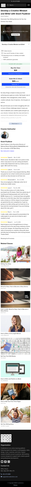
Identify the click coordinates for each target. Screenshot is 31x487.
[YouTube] (2, 461)
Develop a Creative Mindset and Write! (13, 44)
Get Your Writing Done (7, 424)
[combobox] (16, 5)
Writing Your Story (6, 264)
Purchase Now (15, 34)
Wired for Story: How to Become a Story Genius (14, 286)
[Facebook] (5, 461)
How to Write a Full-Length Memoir (11, 333)
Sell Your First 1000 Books (8, 356)
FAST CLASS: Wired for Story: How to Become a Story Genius (14, 310)
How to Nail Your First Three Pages (11, 401)
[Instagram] (8, 461)
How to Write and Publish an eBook (11, 379)
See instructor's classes (7, 151)
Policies (15, 485)
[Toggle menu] (28, 5)
